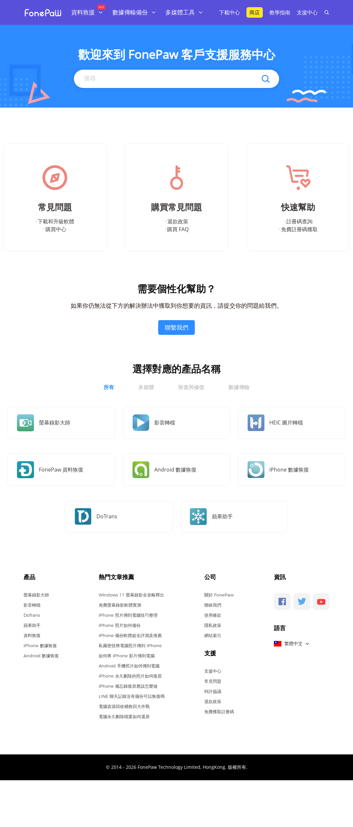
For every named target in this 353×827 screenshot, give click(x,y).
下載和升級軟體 (56, 221)
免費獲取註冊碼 (219, 711)
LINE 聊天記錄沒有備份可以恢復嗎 (132, 696)
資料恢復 (32, 635)
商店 (254, 12)
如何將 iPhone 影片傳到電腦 (127, 655)
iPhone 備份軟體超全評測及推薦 (130, 635)
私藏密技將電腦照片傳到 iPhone (130, 645)
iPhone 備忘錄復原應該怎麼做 (128, 686)
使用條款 (212, 615)
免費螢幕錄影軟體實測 (120, 605)
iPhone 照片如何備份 (120, 625)
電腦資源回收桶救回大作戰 (124, 706)
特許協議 (212, 691)
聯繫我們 (176, 327)
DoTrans (32, 615)
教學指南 (279, 12)
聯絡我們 (212, 605)
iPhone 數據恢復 (40, 645)
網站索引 (212, 635)
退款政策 (177, 221)
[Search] (175, 78)
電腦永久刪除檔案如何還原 (124, 716)
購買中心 (55, 229)
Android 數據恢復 (41, 655)
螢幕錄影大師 (36, 594)
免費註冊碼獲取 (299, 229)
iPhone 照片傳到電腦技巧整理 (128, 615)
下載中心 (229, 12)
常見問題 (212, 681)
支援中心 (307, 12)
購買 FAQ (178, 229)
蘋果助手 (32, 625)
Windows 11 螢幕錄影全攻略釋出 (131, 594)
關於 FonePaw (219, 594)
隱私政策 (212, 625)
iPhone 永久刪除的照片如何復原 (130, 676)
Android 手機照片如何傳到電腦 (129, 665)
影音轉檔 (32, 605)
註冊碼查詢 (299, 221)
